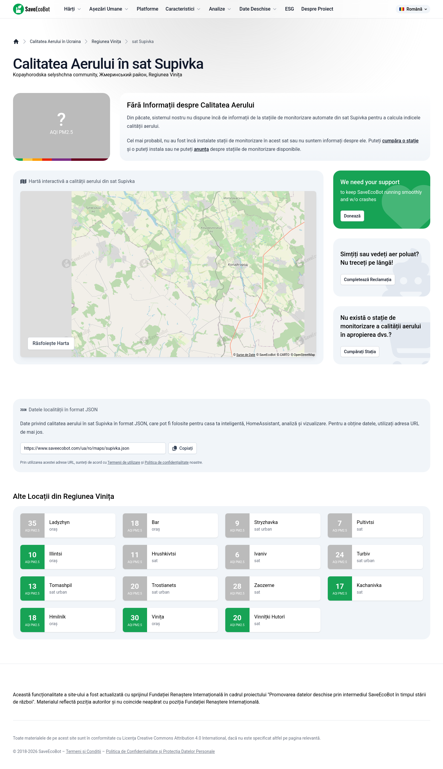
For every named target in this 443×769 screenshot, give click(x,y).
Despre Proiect (317, 9)
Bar (182, 522)
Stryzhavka (285, 522)
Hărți (73, 9)
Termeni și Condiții (83, 751)
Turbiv (387, 554)
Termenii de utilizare (124, 462)
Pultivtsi (387, 522)
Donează (352, 215)
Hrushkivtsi (182, 554)
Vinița (182, 617)
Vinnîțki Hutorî (285, 617)
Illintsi (80, 554)
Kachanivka (387, 585)
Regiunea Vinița (106, 41)
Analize (220, 9)
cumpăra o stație (400, 141)
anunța (201, 149)
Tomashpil (80, 585)
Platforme (147, 9)
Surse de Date (246, 354)
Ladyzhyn (80, 522)
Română (413, 9)
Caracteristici (184, 9)
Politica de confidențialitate (167, 462)
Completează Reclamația (368, 279)
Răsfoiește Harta (51, 343)
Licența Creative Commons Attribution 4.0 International (174, 738)
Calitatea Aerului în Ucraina (55, 41)
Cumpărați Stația (360, 351)
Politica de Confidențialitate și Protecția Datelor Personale (160, 751)
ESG (289, 9)
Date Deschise (259, 9)
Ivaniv (285, 554)
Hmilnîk (80, 617)
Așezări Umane (109, 9)
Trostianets (182, 585)
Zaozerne (285, 585)
